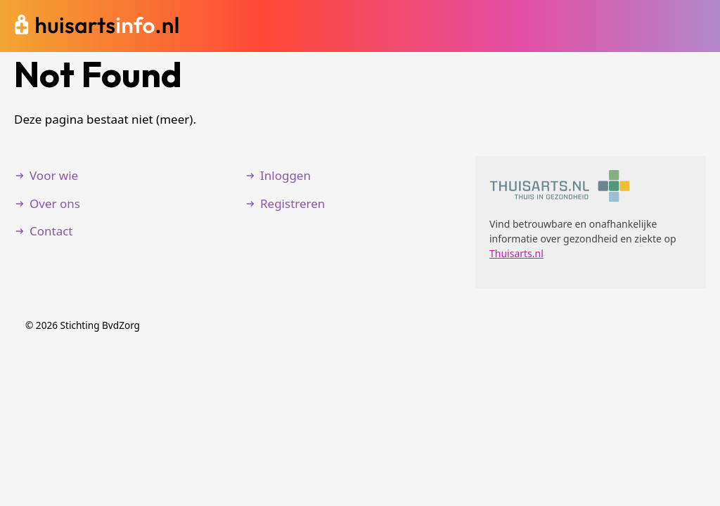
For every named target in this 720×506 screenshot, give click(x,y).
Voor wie (54, 175)
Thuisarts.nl (516, 253)
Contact (51, 231)
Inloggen (285, 175)
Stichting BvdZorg (100, 325)
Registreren (292, 203)
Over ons (55, 203)
